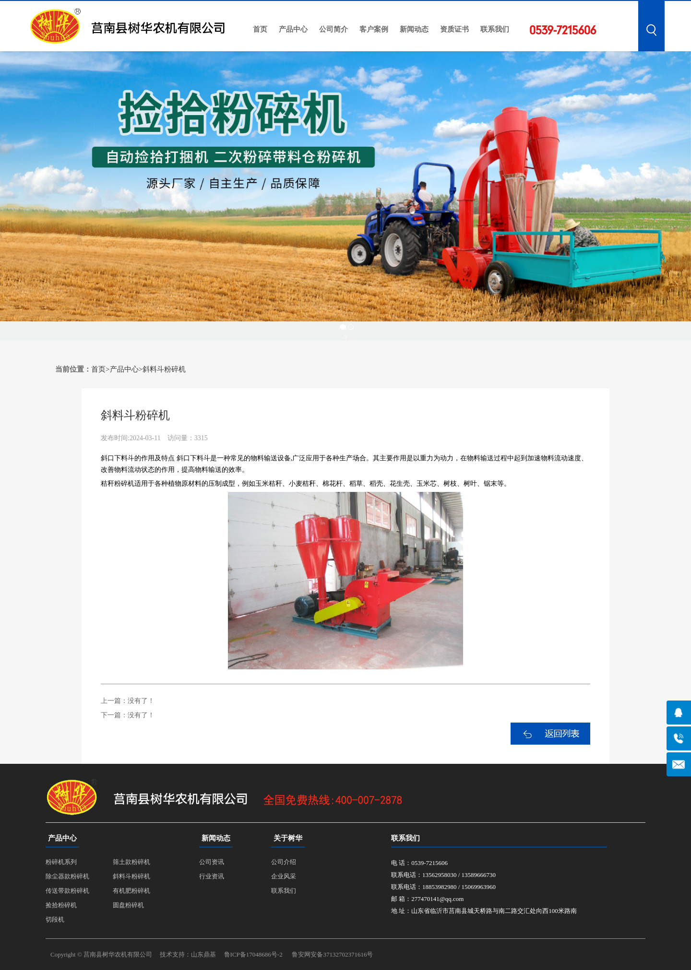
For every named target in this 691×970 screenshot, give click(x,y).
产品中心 (293, 29)
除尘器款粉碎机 (67, 876)
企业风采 (283, 876)
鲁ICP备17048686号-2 (253, 954)
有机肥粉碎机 (131, 890)
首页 (260, 29)
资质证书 (454, 29)
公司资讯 (211, 861)
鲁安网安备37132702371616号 (332, 954)
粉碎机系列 (61, 861)
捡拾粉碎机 (61, 905)
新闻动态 (414, 29)
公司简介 (333, 29)
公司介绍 (283, 861)
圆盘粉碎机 (128, 905)
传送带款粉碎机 (67, 890)
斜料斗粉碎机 (164, 369)
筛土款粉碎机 (131, 861)
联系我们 (494, 29)
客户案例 (373, 29)
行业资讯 (211, 876)
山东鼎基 (203, 954)
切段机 (55, 919)
